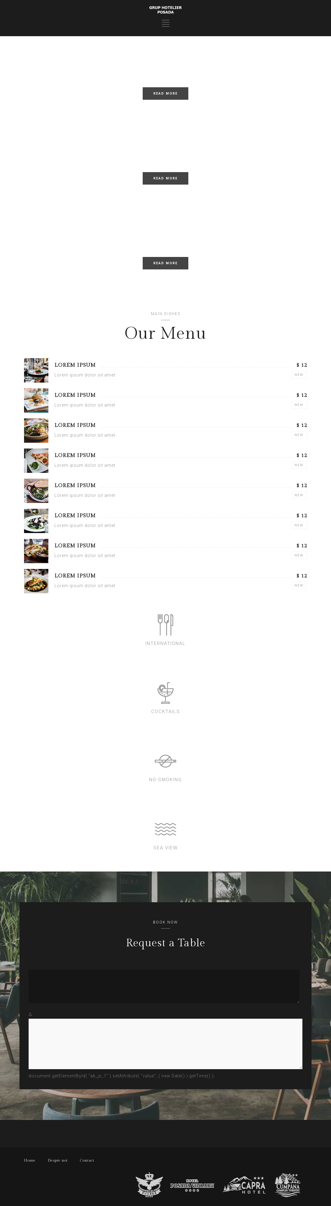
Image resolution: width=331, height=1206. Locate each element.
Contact (87, 1160)
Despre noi (58, 1160)
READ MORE (165, 93)
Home (30, 1160)
